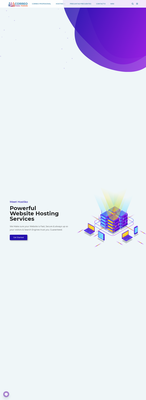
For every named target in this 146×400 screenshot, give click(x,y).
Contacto (101, 4)
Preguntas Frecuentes (80, 4)
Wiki (112, 4)
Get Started (18, 237)
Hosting (60, 4)
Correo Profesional (41, 4)
